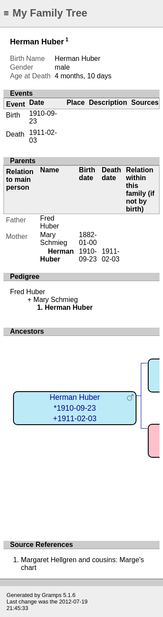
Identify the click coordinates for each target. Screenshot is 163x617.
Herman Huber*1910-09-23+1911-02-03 (75, 408)
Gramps (52, 595)
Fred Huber (49, 222)
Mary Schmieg (53, 238)
